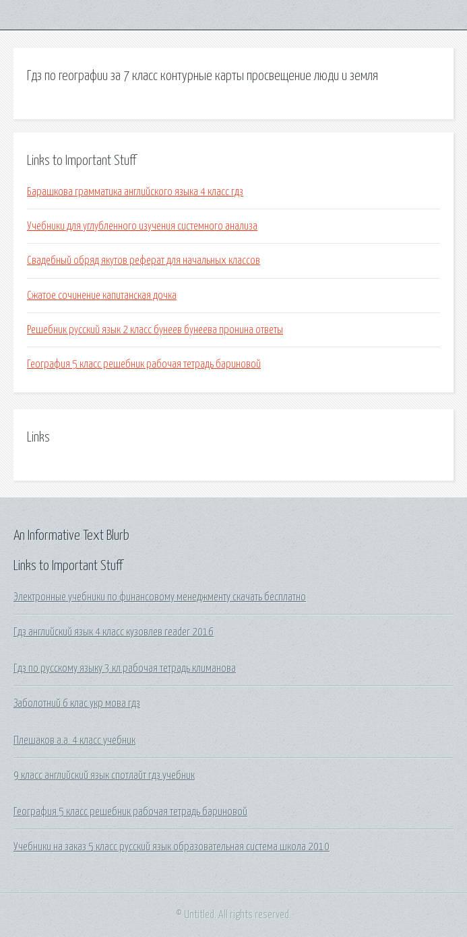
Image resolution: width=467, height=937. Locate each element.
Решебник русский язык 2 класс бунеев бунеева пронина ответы (155, 329)
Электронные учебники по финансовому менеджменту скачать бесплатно (159, 597)
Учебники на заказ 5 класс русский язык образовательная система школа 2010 (171, 846)
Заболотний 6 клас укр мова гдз (76, 703)
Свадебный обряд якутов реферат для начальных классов (143, 260)
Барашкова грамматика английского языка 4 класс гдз (135, 191)
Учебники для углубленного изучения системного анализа (142, 226)
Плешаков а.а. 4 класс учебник (74, 740)
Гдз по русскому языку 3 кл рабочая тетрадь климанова (124, 668)
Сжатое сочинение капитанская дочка (102, 295)
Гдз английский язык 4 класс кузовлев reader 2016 (113, 632)
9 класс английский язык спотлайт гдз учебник (104, 775)
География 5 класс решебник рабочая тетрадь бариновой (144, 364)
